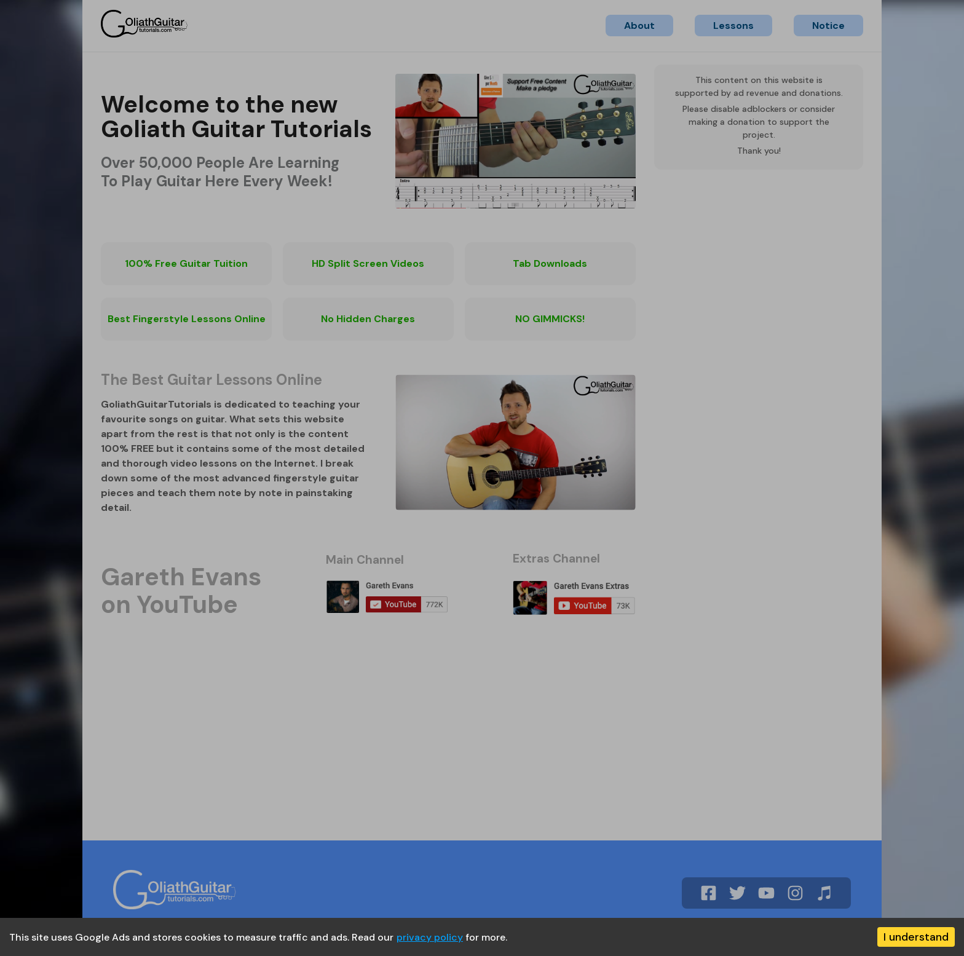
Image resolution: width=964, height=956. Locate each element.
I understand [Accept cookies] (916, 937)
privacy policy (430, 937)
